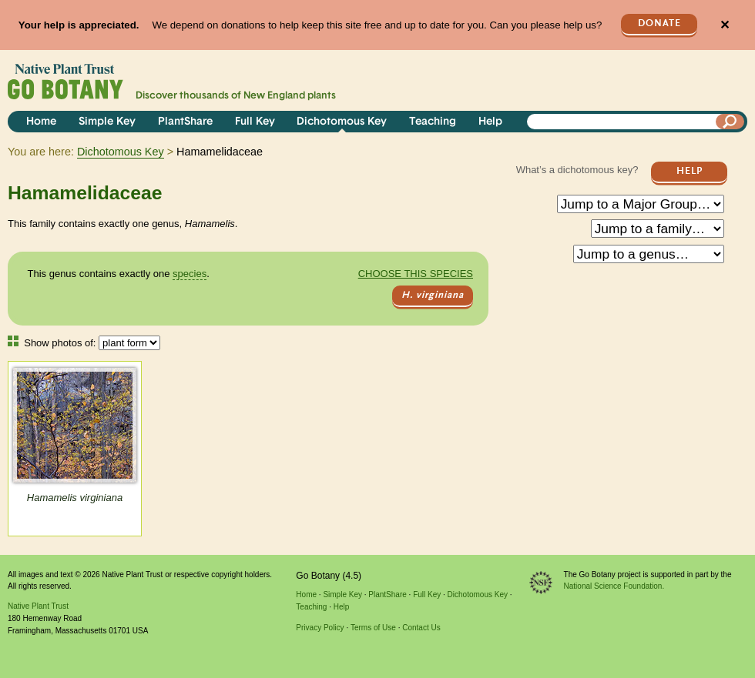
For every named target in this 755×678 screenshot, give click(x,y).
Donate (659, 23)
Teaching (432, 122)
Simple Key (107, 122)
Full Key (255, 122)
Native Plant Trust (38, 606)
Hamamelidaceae (85, 192)
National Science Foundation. (614, 586)
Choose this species (415, 273)
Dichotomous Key (342, 122)
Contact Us (421, 627)
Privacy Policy (320, 627)
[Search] (730, 121)
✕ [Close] (725, 25)
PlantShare (185, 122)
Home (41, 122)
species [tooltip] (189, 273)
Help (490, 122)
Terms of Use (373, 627)
